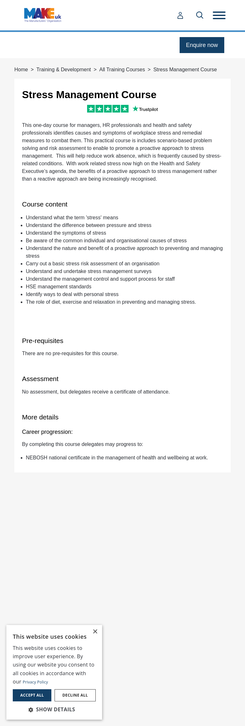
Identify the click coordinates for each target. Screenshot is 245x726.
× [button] (95, 631)
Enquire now (202, 45)
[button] (54, 709)
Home (21, 69)
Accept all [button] (32, 695)
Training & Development (63, 69)
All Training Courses (122, 69)
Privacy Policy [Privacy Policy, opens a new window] (35, 682)
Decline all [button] (75, 695)
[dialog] (54, 672)
